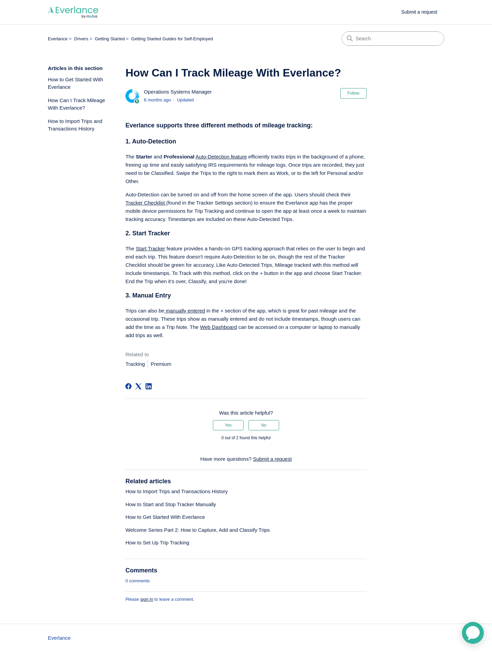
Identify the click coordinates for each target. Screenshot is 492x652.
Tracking (135, 364)
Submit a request (419, 12)
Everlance (58, 38)
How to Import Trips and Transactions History (75, 125)
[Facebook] (128, 386)
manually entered (184, 311)
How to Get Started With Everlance (75, 83)
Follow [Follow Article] (353, 93)
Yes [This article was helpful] (228, 425)
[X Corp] (138, 386)
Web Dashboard (218, 327)
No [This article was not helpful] (263, 425)
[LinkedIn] (149, 386)
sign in (146, 599)
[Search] (393, 38)
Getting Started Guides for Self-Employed (172, 38)
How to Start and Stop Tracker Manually (170, 504)
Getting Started (109, 38)
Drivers (81, 38)
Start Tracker (150, 248)
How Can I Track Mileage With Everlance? (76, 104)
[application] (473, 633)
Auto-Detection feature (221, 156)
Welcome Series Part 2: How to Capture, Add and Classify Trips (197, 530)
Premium (161, 364)
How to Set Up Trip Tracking (157, 542)
